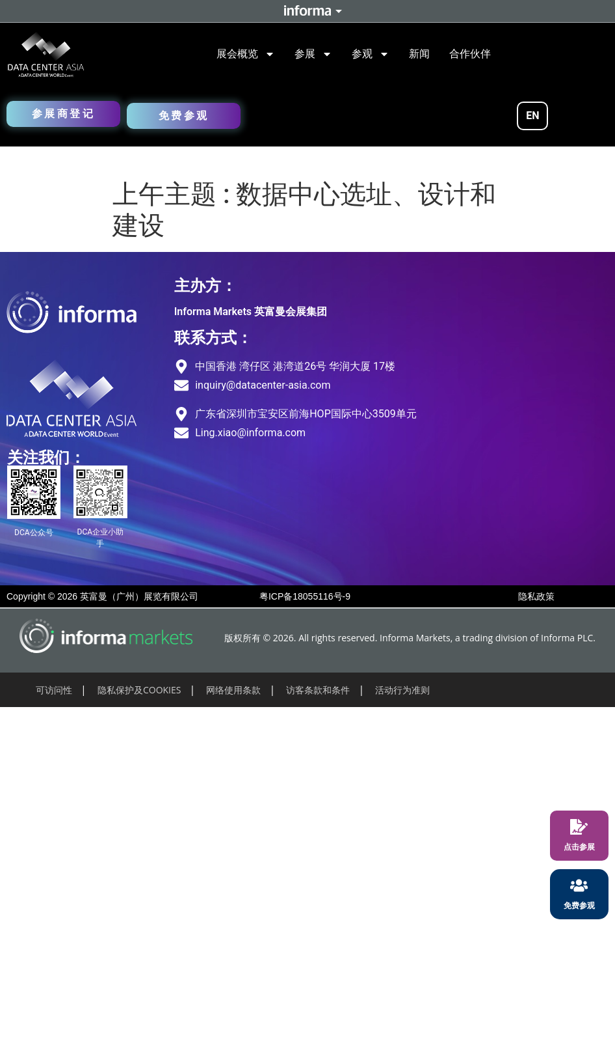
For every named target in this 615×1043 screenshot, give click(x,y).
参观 (370, 54)
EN (532, 115)
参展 (313, 54)
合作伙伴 (470, 54)
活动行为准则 (402, 690)
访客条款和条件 (318, 690)
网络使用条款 (233, 690)
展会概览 (245, 54)
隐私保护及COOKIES (139, 690)
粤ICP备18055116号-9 (304, 596)
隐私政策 (536, 596)
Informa (307, 11)
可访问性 (54, 690)
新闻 (419, 54)
